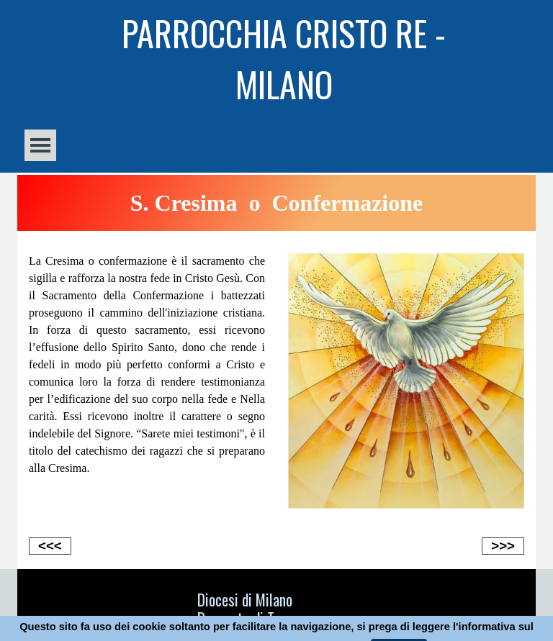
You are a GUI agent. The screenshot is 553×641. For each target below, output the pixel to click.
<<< (50, 545)
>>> (503, 545)
